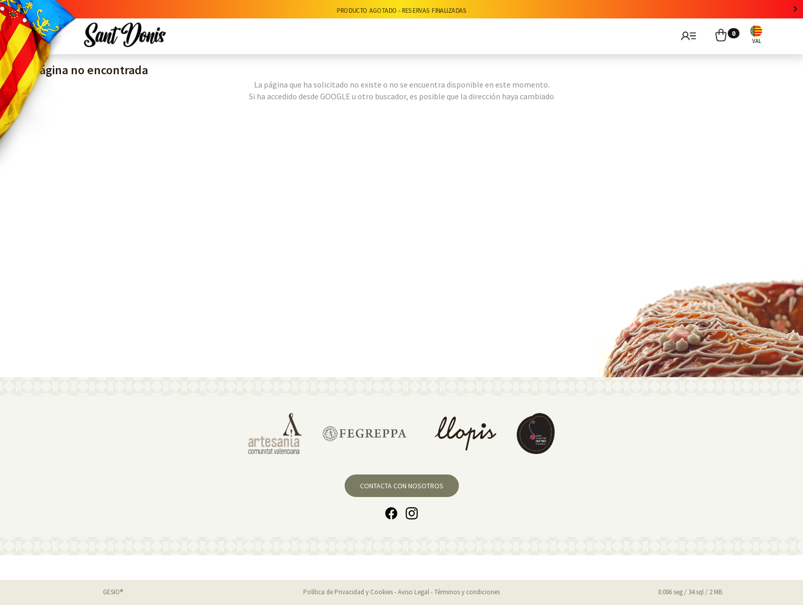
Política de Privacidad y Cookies (348, 592)
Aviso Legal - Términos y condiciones (449, 592)
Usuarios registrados (687, 35)
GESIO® (113, 592)
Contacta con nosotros (401, 485)
